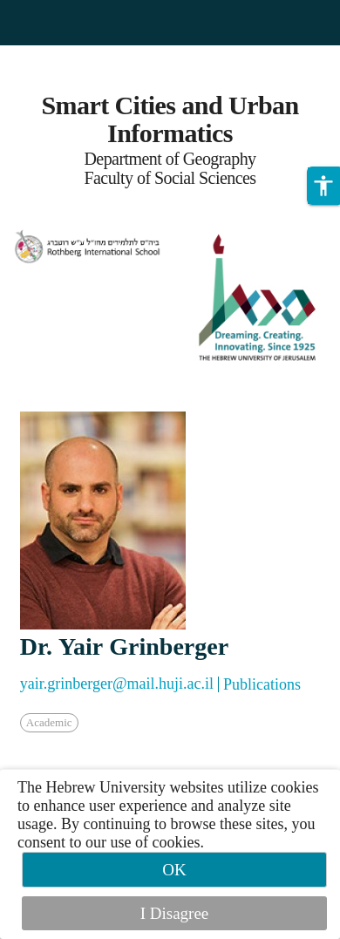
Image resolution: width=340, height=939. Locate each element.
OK (174, 870)
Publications (262, 684)
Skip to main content (65, 56)
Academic (49, 722)
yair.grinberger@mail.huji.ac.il (117, 683)
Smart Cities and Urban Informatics (169, 119)
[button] (323, 186)
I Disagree (174, 913)
